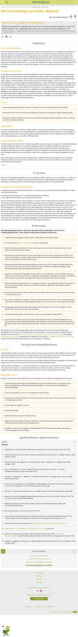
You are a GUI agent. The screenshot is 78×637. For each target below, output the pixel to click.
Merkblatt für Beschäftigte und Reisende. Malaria (50, 545)
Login (75, 634)
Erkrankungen (15, 7)
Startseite (4, 7)
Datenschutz (39, 629)
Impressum (29, 629)
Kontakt (39, 604)
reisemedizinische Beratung (64, 359)
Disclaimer (49, 629)
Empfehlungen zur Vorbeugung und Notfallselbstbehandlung (25, 551)
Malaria (25, 7)
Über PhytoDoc (39, 595)
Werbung (39, 598)
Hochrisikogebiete (26, 265)
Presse (39, 601)
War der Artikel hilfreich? (59, 17)
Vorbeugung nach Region (9, 359)
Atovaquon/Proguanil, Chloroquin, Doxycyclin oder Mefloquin (39, 357)
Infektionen (8, 33)
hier (49, 359)
